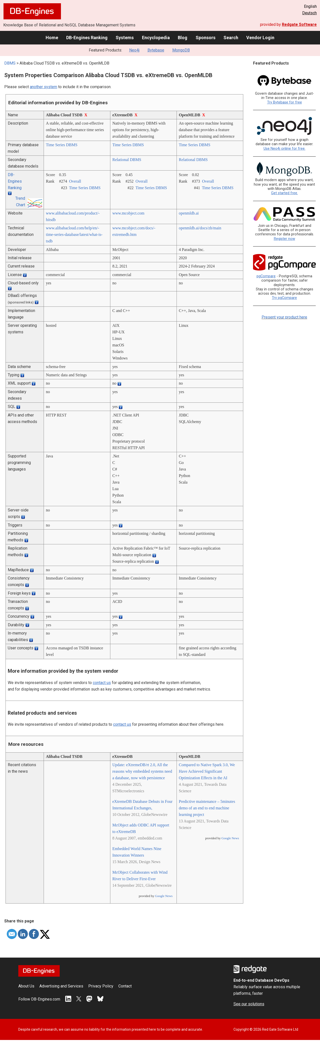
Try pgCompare (284, 298)
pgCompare (266, 276)
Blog (182, 37)
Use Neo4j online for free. (284, 148)
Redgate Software (299, 24)
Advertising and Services (61, 986)
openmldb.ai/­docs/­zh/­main (200, 228)
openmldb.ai (189, 213)
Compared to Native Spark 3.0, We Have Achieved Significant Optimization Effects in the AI (207, 771)
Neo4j (134, 50)
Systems (125, 37)
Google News (164, 896)
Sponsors (205, 37)
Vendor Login (260, 37)
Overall (75, 181)
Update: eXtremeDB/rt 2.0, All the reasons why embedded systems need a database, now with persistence (142, 771)
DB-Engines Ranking (87, 37)
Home (52, 37)
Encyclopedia (156, 37)
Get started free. (284, 193)
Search (230, 37)
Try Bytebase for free (284, 102)
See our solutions (248, 1004)
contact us (102, 682)
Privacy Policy (100, 986)
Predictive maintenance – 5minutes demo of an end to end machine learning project (207, 808)
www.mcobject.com (128, 213)
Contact (125, 986)
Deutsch (309, 13)
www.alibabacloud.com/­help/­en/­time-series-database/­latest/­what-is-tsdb (74, 234)
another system (43, 86)
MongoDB (181, 50)
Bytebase (155, 50)
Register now (284, 239)
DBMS (10, 63)
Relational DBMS (126, 160)
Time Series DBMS (61, 145)
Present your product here (284, 317)
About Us (26, 986)
